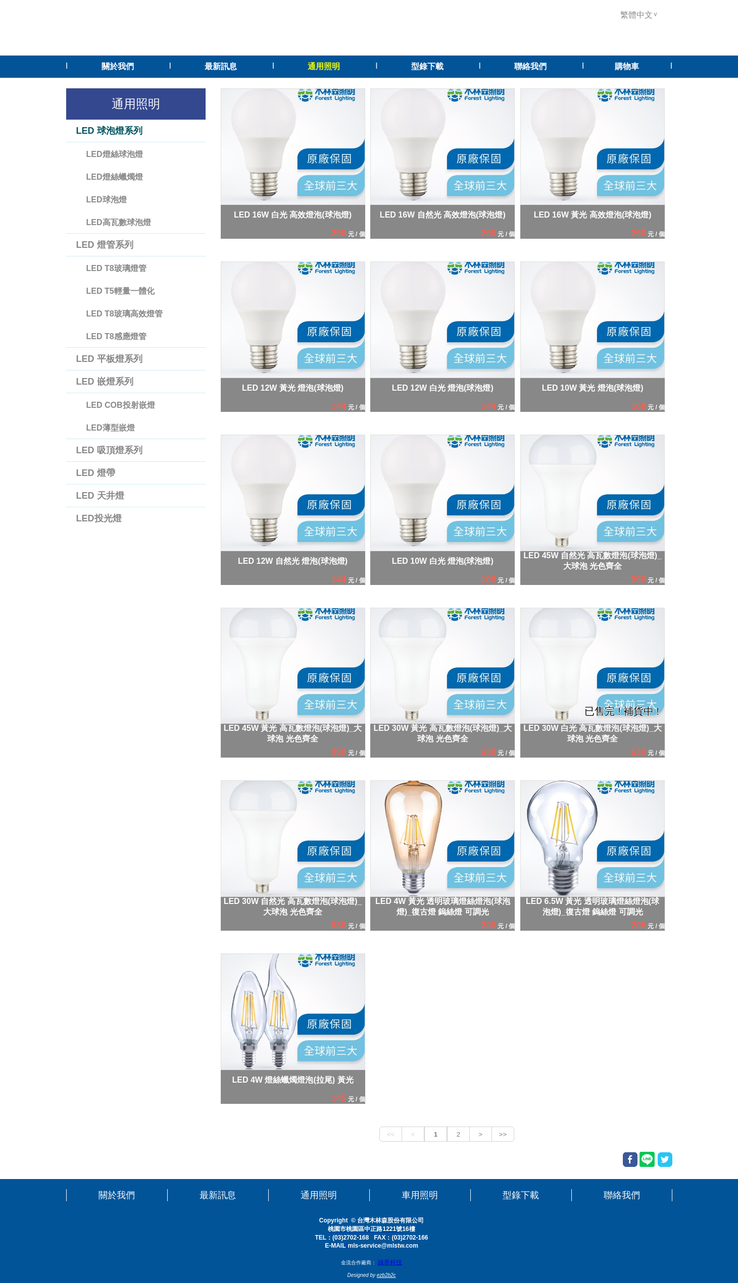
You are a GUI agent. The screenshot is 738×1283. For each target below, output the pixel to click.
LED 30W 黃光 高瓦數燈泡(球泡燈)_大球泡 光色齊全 (442, 733)
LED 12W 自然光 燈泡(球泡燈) (293, 560)
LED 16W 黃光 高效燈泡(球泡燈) (593, 214)
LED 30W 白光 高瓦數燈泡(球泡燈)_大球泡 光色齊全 (592, 733)
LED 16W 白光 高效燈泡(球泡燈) (293, 214)
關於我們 (117, 1195)
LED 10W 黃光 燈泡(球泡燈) (593, 387)
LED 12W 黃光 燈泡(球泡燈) (292, 387)
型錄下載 (521, 1195)
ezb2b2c (386, 1275)
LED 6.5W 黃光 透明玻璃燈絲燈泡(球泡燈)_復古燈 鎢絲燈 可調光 (592, 906)
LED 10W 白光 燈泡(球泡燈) (443, 560)
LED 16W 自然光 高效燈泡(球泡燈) (443, 214)
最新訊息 (218, 1195)
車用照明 (420, 1195)
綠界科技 (390, 1262)
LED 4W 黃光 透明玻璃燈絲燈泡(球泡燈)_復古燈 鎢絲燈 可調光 (442, 906)
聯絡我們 (622, 1195)
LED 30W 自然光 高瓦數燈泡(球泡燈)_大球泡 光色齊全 (293, 906)
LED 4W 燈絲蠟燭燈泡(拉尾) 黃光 (293, 1080)
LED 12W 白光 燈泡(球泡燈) (443, 387)
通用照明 (319, 1195)
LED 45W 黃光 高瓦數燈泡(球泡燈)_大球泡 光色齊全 (293, 733)
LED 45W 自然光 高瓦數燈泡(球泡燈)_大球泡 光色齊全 (592, 560)
